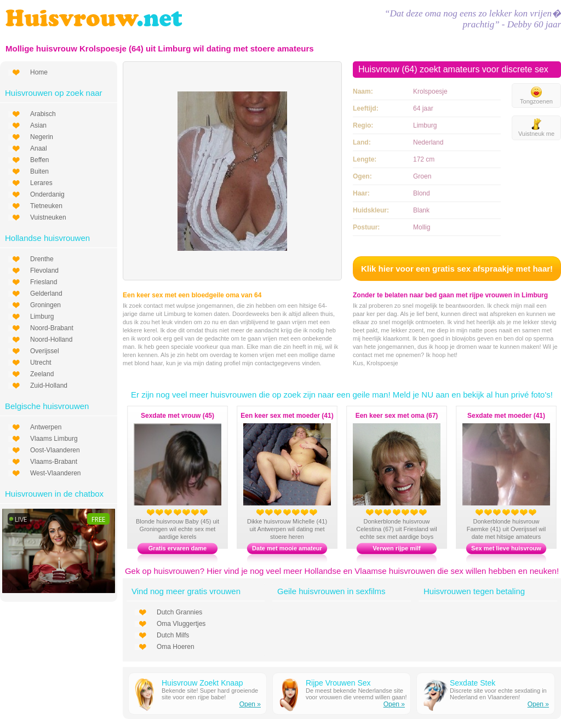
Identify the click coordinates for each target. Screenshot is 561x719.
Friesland (43, 282)
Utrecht (40, 362)
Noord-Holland (51, 339)
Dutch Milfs (173, 635)
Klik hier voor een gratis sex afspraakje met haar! (457, 268)
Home (39, 72)
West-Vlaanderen (55, 473)
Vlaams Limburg (54, 438)
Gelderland (46, 293)
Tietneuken (46, 206)
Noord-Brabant (51, 328)
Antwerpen (45, 427)
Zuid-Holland (48, 385)
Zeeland (42, 374)
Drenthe (42, 259)
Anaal (38, 148)
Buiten (39, 171)
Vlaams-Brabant (53, 461)
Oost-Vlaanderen (55, 450)
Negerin (41, 137)
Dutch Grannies (179, 612)
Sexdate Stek (472, 682)
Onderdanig (47, 194)
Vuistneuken (48, 217)
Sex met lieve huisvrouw (506, 548)
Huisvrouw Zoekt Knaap (202, 682)
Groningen (45, 305)
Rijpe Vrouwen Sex (338, 682)
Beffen (39, 160)
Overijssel (44, 351)
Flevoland (44, 270)
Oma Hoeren (175, 647)
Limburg (42, 316)
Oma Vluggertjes (181, 624)
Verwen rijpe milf (396, 548)
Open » (250, 704)
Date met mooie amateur (287, 548)
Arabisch (43, 114)
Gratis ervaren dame (177, 548)
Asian (38, 125)
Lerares (41, 183)
